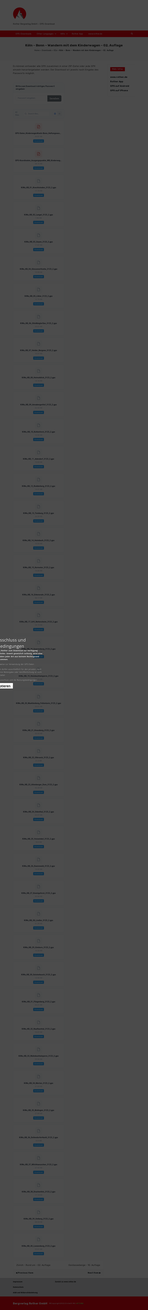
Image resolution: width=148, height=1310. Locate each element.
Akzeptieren (74, 678)
